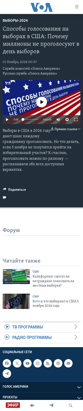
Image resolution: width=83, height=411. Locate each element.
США (36, 271)
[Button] (14, 191)
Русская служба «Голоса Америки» (30, 73)
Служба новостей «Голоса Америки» (31, 69)
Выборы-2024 (15, 21)
